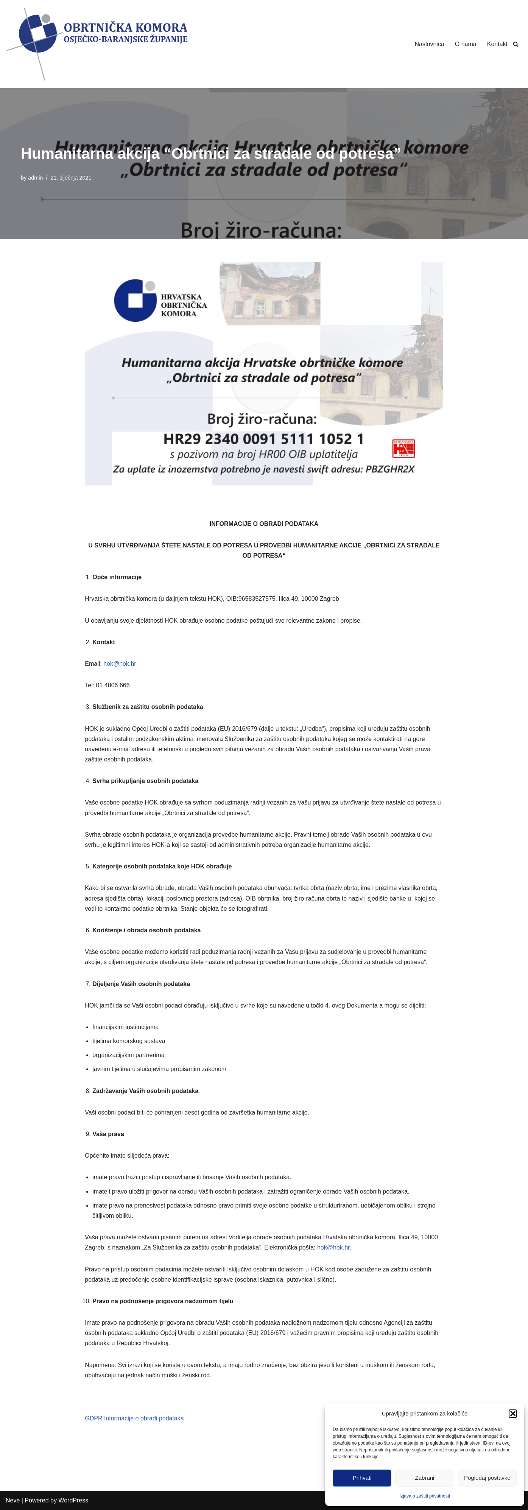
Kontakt (497, 44)
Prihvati (362, 1477)
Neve (13, 1500)
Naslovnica (429, 44)
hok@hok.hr (119, 663)
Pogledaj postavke (487, 1477)
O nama (466, 44)
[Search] (516, 44)
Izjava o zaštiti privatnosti (424, 1496)
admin (35, 178)
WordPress (73, 1500)
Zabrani (425, 1477)
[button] (513, 1413)
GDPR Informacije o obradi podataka (134, 1418)
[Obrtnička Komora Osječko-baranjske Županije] (96, 44)
